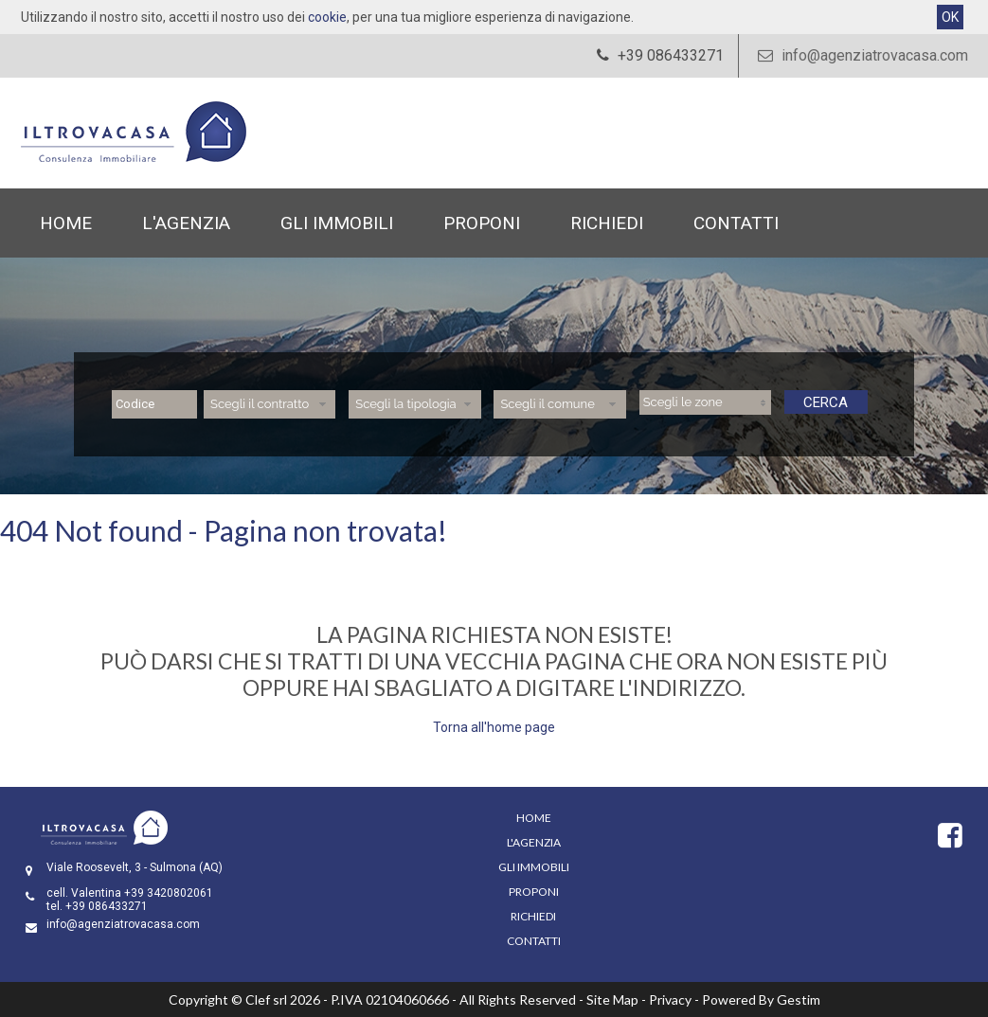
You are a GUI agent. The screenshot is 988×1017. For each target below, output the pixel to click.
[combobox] (269, 404)
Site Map (612, 999)
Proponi (481, 223)
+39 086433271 (106, 906)
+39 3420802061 (168, 893)
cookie (327, 17)
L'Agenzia (186, 223)
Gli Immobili (336, 223)
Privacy (670, 999)
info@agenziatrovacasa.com (860, 55)
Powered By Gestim (761, 999)
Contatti (736, 223)
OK (950, 17)
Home (66, 223)
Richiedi (606, 223)
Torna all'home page (494, 727)
